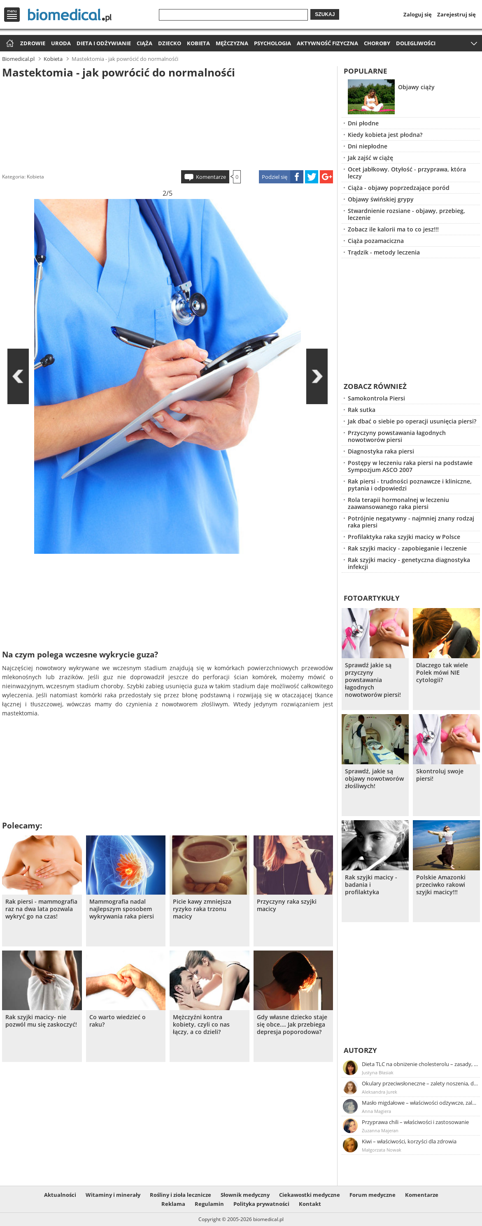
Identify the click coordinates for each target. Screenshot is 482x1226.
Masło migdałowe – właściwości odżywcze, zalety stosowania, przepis (420, 1102)
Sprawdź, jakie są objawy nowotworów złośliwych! (374, 779)
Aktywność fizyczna (327, 43)
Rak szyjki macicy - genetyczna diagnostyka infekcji (409, 563)
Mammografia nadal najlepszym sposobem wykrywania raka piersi (121, 909)
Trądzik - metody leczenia (384, 252)
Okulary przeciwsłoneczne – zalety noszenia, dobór (420, 1083)
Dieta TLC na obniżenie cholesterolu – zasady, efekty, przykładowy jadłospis (420, 1064)
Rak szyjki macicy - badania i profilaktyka (371, 885)
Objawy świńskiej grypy (381, 199)
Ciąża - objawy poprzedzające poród (398, 188)
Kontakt (310, 1203)
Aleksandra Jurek (379, 1092)
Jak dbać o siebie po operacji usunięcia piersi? (412, 421)
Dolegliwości (415, 43)
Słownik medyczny (245, 1194)
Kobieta (198, 43)
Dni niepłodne (367, 146)
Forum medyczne (372, 1194)
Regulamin (209, 1203)
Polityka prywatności (261, 1203)
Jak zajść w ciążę (370, 158)
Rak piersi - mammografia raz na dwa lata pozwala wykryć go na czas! (41, 909)
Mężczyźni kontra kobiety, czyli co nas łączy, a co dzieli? (201, 1024)
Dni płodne (363, 123)
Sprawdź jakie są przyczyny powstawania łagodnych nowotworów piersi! (373, 680)
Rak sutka (361, 410)
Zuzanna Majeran (380, 1130)
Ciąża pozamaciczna (376, 241)
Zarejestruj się (456, 14)
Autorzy (360, 1050)
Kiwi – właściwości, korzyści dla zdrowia (409, 1141)
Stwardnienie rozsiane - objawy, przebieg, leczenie (406, 214)
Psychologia (272, 43)
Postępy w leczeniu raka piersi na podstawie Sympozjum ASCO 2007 (410, 466)
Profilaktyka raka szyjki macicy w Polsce (404, 537)
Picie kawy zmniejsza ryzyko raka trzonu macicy (202, 909)
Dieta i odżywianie (104, 43)
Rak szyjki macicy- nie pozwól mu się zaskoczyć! (41, 1020)
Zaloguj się (417, 14)
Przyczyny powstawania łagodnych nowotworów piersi (397, 436)
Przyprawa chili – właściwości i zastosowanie (415, 1122)
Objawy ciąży (416, 87)
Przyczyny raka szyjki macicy (287, 905)
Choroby (377, 43)
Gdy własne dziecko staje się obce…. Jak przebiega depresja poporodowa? (292, 1024)
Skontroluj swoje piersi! (439, 775)
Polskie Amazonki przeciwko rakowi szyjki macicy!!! (441, 885)
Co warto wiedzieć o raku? (117, 1020)
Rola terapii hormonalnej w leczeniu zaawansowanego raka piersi (398, 503)
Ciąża (144, 43)
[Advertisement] (167, 123)
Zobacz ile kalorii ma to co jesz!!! (393, 229)
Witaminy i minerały (113, 1194)
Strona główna (9, 44)
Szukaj (325, 14)
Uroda (61, 43)
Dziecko (169, 43)
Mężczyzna (232, 43)
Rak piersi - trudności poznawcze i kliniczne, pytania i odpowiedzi (410, 484)
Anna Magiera (376, 1111)
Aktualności (60, 1194)
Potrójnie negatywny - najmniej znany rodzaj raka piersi (411, 521)
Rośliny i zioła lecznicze (180, 1194)
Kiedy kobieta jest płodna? (385, 135)
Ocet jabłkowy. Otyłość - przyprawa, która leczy (407, 172)
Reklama (173, 1203)
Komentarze (211, 176)
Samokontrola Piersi (376, 398)
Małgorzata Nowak (381, 1150)
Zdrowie (32, 43)
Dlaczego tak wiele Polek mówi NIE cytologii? (442, 673)
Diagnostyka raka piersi (381, 451)
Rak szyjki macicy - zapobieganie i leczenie (407, 548)
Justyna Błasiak (378, 1072)
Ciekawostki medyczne (309, 1194)
